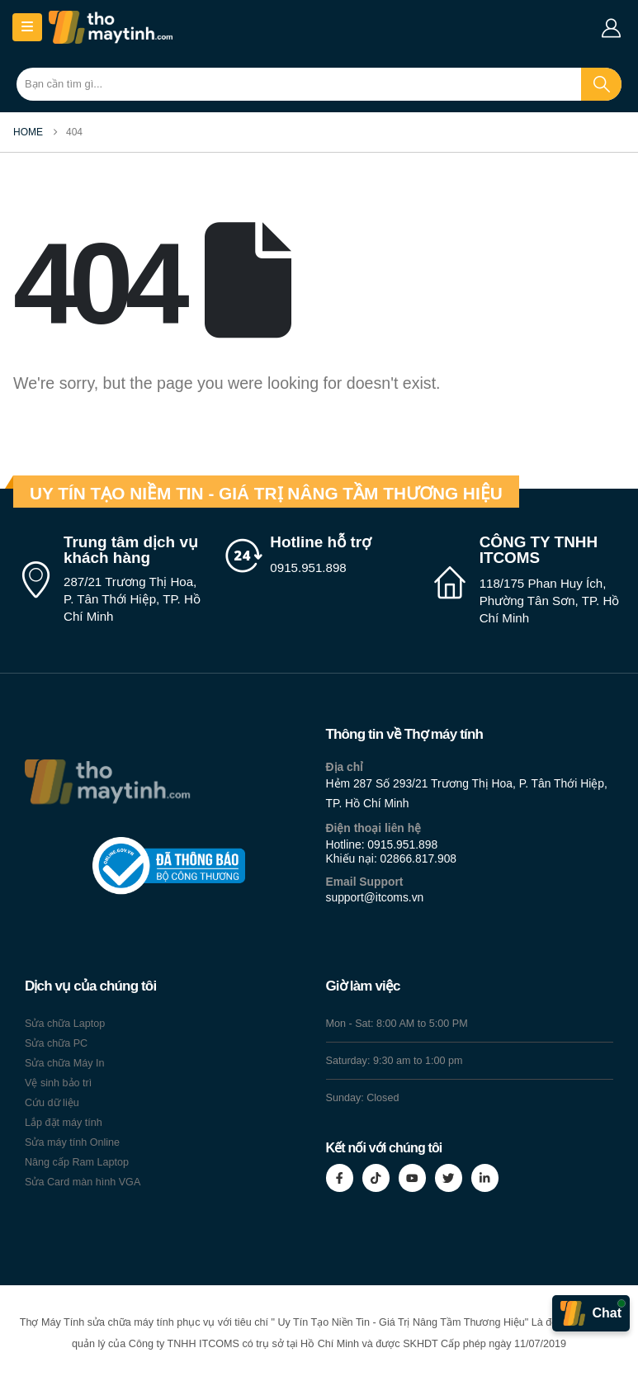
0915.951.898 (402, 844)
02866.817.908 (418, 858)
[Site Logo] (110, 28)
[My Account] (610, 28)
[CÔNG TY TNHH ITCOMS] (527, 581)
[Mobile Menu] (27, 27)
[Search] (601, 84)
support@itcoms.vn (375, 897)
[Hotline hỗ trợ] (318, 555)
